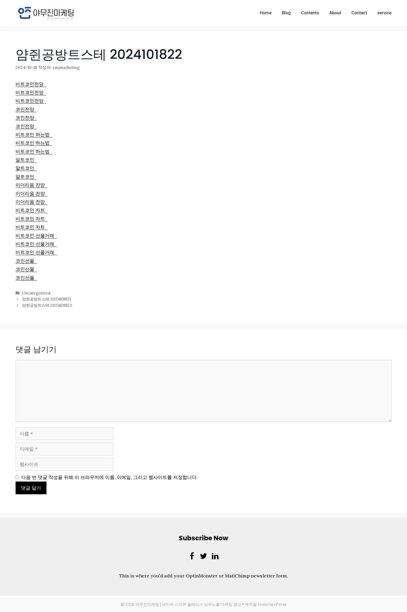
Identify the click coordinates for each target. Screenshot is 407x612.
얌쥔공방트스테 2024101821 (46, 298)
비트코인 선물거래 (36, 235)
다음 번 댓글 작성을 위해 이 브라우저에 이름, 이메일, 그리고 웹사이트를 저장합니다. (109, 476)
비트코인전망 (31, 84)
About (335, 13)
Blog (286, 13)
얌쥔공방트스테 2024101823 (47, 304)
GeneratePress (272, 603)
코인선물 (26, 261)
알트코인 (26, 159)
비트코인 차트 (32, 210)
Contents (310, 13)
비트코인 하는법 (34, 134)
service (384, 13)
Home (266, 13)
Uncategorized (36, 292)
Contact (359, 13)
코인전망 (26, 109)
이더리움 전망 (32, 185)
